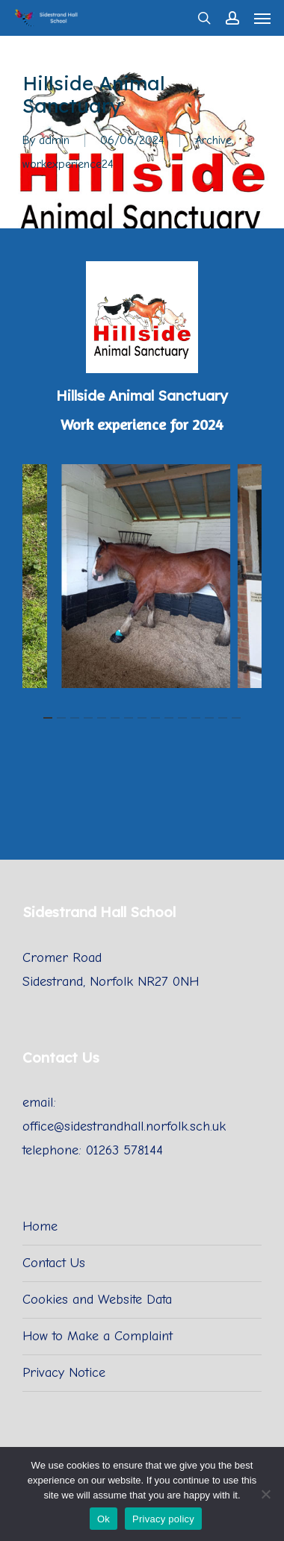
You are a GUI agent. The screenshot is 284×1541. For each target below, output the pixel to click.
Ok (103, 1519)
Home (40, 1226)
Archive (213, 140)
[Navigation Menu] (262, 17)
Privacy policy (163, 1519)
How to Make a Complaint (97, 1336)
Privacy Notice (63, 1373)
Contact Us (53, 1263)
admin (54, 140)
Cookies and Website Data (97, 1299)
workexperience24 (68, 164)
